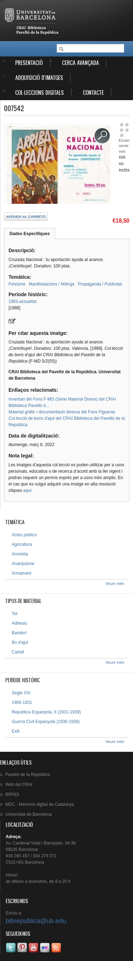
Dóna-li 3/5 (121, 129)
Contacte (93, 92)
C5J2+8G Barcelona (25, 862)
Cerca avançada (80, 62)
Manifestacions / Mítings (51, 284)
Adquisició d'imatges (39, 77)
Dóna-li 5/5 (121, 135)
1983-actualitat (23, 301)
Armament (21, 573)
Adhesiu (19, 623)
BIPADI (12, 794)
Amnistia (20, 554)
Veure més (114, 583)
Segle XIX (21, 692)
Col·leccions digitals (39, 92)
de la (27, 774)
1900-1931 (22, 702)
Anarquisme (23, 563)
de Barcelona (28, 814)
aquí (27, 490)
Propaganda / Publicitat (100, 284)
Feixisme (17, 284)
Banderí (19, 632)
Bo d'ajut (20, 642)
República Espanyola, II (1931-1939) (46, 712)
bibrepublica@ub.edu (36, 920)
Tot (14, 613)
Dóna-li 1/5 (121, 124)
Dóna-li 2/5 (126, 124)
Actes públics (24, 534)
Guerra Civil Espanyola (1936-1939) (45, 721)
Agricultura (22, 544)
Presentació (29, 62)
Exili (16, 731)
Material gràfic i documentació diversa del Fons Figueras (62, 411)
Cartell (18, 652)
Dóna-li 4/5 (126, 129)
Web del (18, 784)
